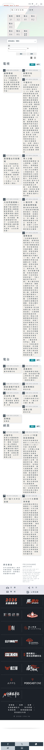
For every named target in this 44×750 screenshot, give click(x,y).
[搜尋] (37, 3)
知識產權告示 (14, 707)
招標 (30, 705)
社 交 (34, 588)
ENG (30, 4)
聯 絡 (13, 592)
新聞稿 (12, 705)
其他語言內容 (20, 712)
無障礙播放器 (26, 710)
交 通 (13, 588)
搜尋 (31, 54)
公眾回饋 (35, 592)
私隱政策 (12, 710)
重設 (21, 54)
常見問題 (28, 707)
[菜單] (41, 3)
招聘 (21, 705)
